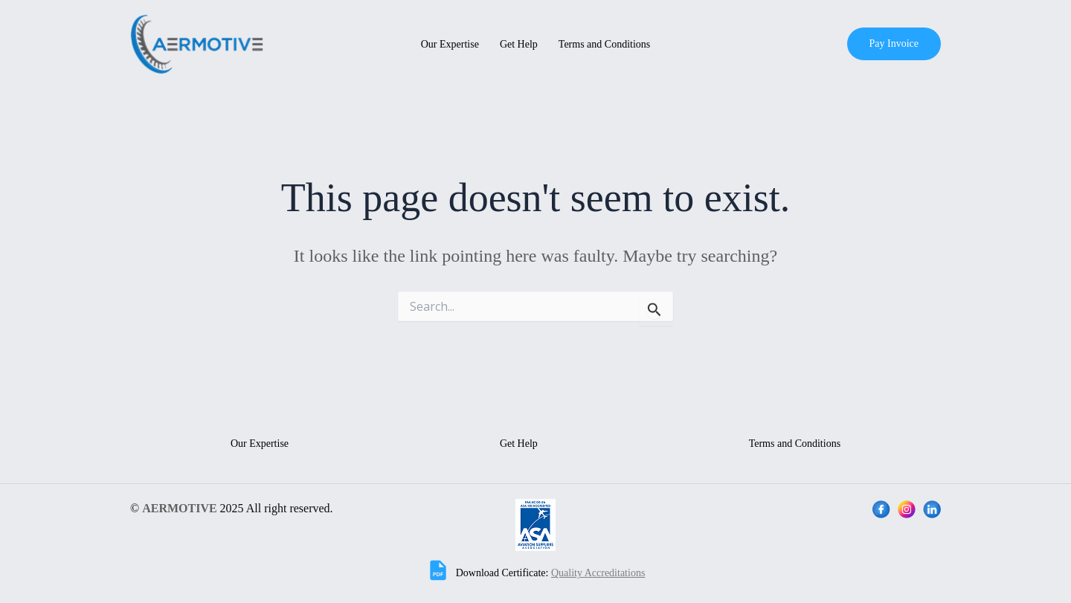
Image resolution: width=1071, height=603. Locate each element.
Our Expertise (450, 44)
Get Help (519, 44)
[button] (894, 44)
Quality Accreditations (598, 572)
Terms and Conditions (604, 44)
